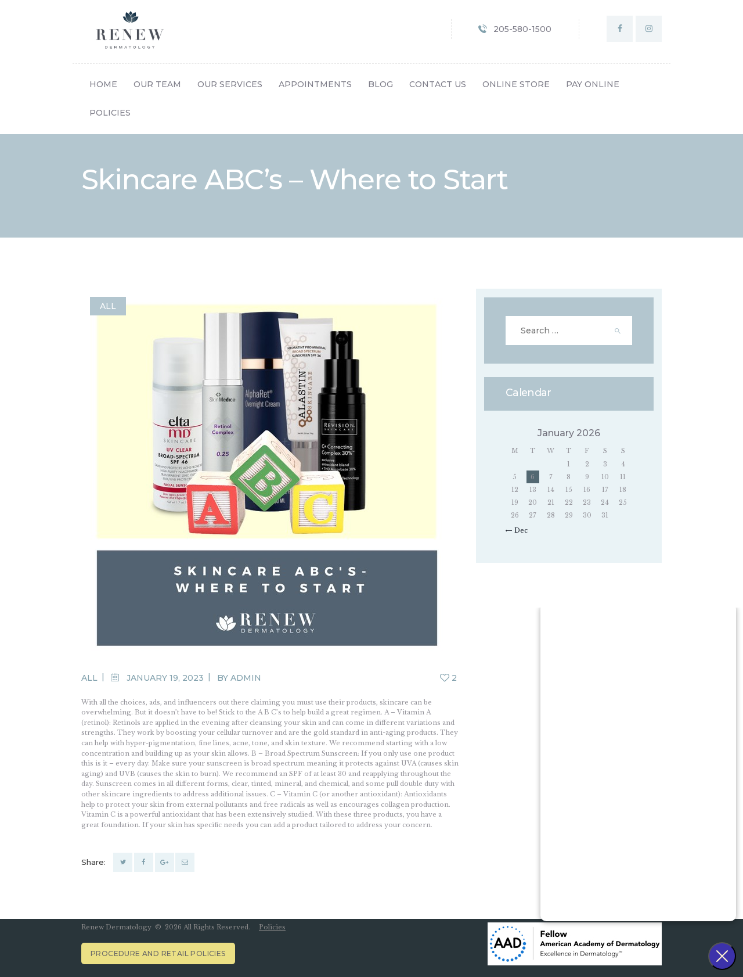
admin (245, 678)
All (108, 306)
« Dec (519, 530)
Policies (272, 927)
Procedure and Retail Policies (158, 953)
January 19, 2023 (165, 678)
